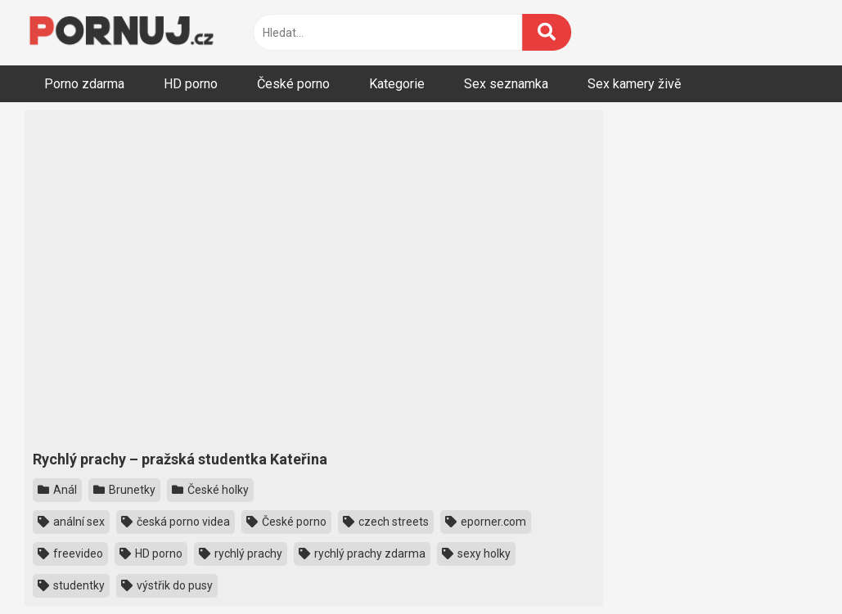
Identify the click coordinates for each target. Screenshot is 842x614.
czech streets (386, 521)
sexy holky (476, 553)
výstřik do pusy (167, 585)
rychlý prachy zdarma (362, 553)
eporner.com (485, 521)
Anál (57, 489)
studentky (71, 585)
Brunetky (124, 489)
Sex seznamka (506, 84)
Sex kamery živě (634, 84)
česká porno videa (175, 521)
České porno (293, 84)
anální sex (71, 521)
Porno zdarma (84, 84)
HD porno (191, 84)
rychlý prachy (240, 553)
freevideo (70, 553)
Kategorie (397, 84)
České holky (210, 489)
